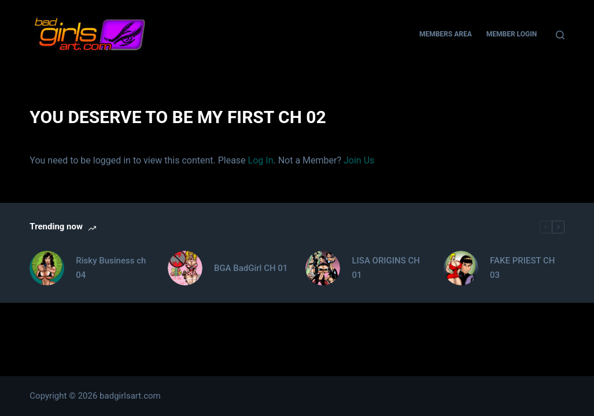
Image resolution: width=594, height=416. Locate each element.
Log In (261, 160)
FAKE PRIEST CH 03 (522, 267)
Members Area (445, 34)
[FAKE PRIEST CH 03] (461, 268)
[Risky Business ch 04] (46, 268)
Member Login (511, 34)
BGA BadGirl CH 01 (250, 268)
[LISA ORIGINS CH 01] (322, 268)
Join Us (359, 160)
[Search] (560, 35)
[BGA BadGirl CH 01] (185, 268)
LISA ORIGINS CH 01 (385, 267)
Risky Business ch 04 (111, 267)
